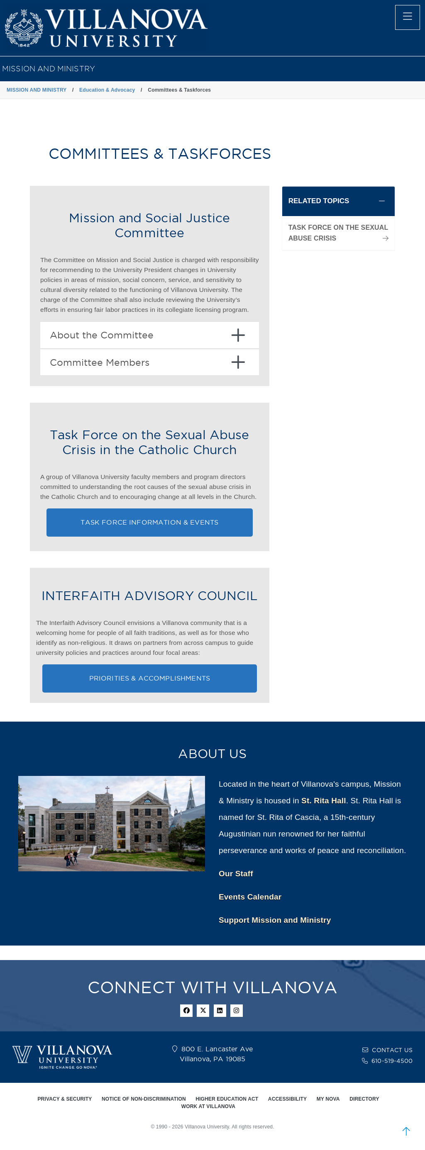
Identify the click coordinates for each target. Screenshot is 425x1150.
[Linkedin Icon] (220, 1010)
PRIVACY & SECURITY (64, 1099)
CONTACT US (392, 1050)
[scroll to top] (406, 1131)
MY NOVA (328, 1099)
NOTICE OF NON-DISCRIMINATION (144, 1099)
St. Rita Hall (323, 800)
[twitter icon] (203, 1010)
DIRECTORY (364, 1099)
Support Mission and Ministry (275, 920)
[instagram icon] (236, 1010)
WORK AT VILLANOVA (208, 1106)
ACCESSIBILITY (287, 1099)
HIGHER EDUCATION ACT (226, 1099)
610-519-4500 (392, 1061)
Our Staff (236, 873)
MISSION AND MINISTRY (48, 69)
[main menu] (407, 17)
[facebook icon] (186, 1010)
